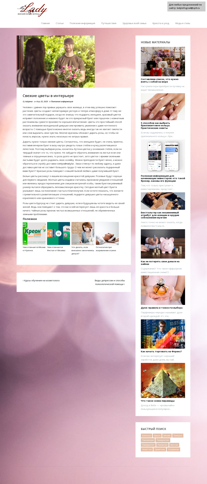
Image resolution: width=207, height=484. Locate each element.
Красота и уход (160, 23)
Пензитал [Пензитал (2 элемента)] (162, 444)
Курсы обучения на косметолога (41, 280)
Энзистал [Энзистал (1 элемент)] (147, 449)
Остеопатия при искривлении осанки (106, 249)
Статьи (60, 23)
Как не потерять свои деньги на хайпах (160, 262)
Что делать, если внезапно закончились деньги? (82, 250)
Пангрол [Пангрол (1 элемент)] (177, 435)
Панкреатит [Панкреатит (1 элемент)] (148, 444)
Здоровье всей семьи (134, 23)
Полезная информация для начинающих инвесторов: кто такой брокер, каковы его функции (163, 178)
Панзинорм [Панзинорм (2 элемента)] (148, 440)
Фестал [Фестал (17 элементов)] (174, 444)
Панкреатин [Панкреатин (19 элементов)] (163, 440)
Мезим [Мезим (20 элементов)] (166, 435)
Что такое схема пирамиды (158, 400)
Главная (45, 23)
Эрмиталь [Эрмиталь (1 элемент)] (160, 449)
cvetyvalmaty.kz (65, 163)
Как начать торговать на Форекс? (161, 351)
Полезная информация (82, 23)
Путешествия (108, 23)
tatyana (29, 101)
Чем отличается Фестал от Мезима (56, 249)
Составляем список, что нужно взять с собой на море (159, 80)
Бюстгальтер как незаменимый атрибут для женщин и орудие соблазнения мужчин (160, 215)
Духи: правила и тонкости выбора (161, 307)
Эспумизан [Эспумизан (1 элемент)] (173, 449)
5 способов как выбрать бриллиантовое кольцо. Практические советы (155, 125)
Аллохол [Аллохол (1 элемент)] (146, 435)
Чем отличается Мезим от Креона (34, 249)
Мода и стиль (182, 23)
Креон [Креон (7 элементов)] (157, 435)
